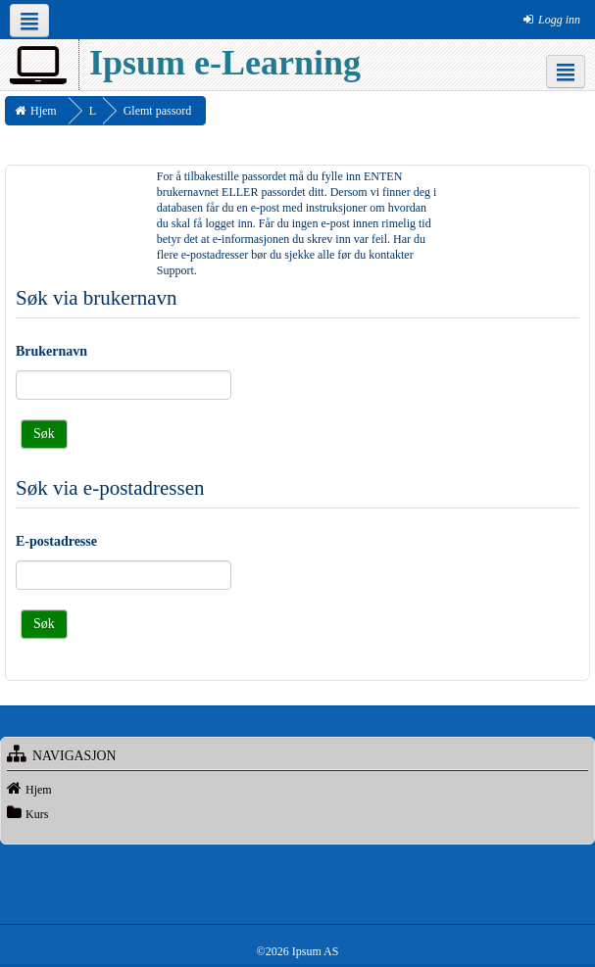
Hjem (38, 790)
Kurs (36, 814)
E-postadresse (56, 541)
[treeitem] (297, 788)
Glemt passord (158, 111)
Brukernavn (51, 351)
